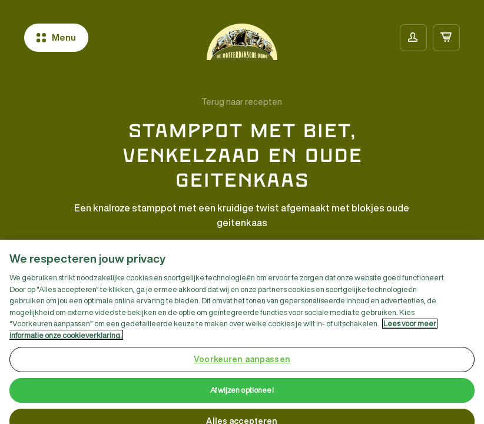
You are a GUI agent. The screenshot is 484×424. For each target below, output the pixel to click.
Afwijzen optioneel (241, 394)
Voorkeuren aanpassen (242, 363)
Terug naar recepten (241, 102)
